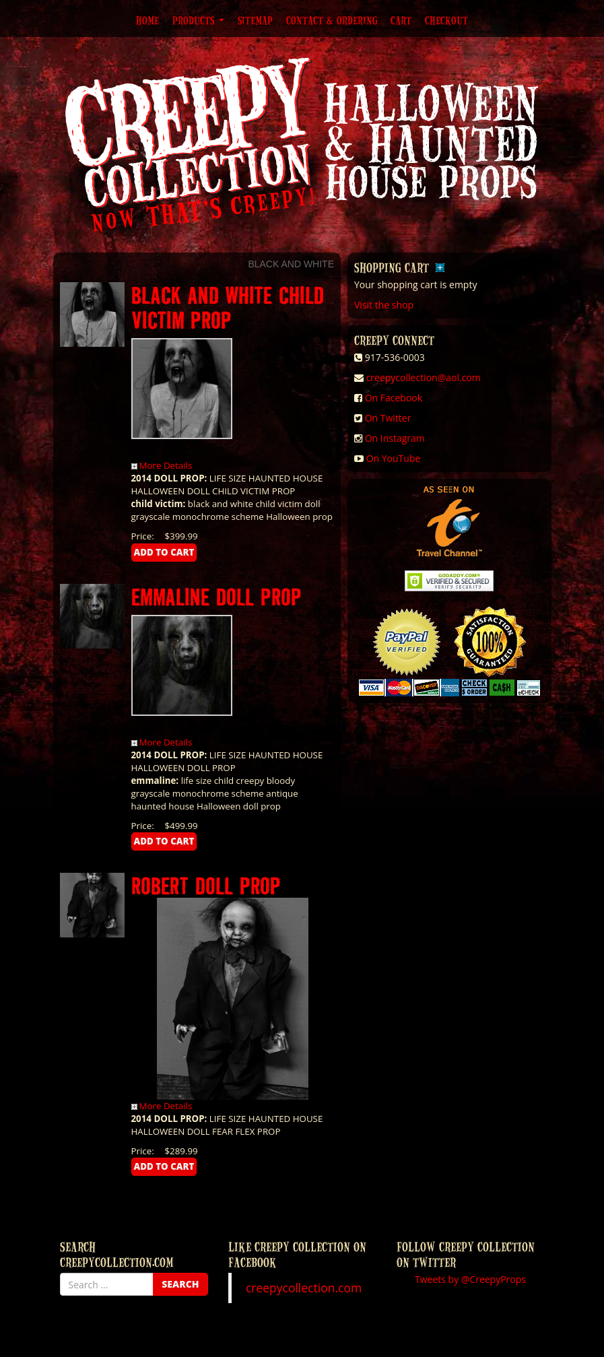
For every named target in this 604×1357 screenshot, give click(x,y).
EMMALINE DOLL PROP (216, 596)
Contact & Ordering (331, 20)
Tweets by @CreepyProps (470, 1279)
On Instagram (395, 438)
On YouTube (393, 458)
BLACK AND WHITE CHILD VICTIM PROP (227, 306)
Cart (401, 20)
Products (198, 20)
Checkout (446, 20)
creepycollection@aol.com (423, 377)
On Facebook (393, 397)
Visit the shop (383, 304)
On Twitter (388, 417)
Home (147, 20)
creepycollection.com (304, 1288)
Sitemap (255, 20)
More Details (162, 465)
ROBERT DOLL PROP (206, 885)
